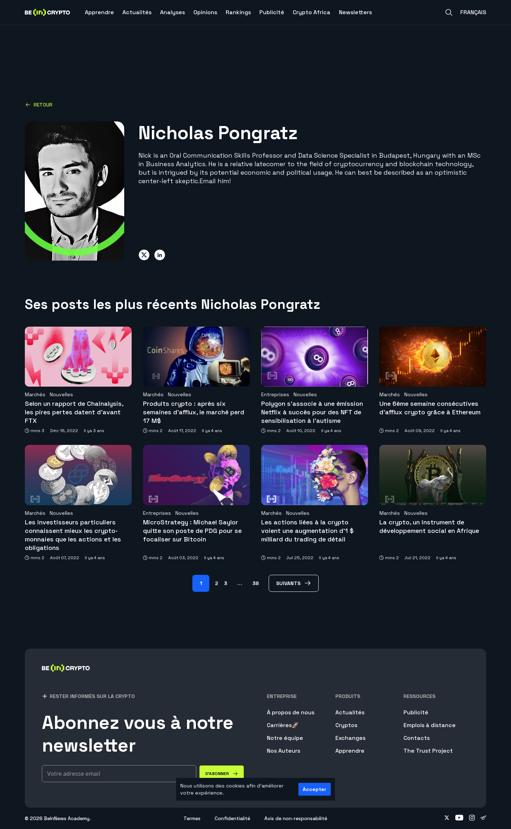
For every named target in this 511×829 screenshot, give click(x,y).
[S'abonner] (221, 773)
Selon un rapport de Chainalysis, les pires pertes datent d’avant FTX (74, 412)
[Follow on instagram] (472, 818)
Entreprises (275, 394)
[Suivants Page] (294, 583)
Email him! (215, 181)
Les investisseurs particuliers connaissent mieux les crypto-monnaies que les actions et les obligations (73, 535)
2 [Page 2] (216, 583)
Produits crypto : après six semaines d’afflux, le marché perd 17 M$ (193, 412)
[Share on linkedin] (159, 255)
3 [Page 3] (225, 583)
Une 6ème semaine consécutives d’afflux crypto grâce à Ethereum (429, 407)
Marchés (35, 394)
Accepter (314, 789)
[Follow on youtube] (459, 818)
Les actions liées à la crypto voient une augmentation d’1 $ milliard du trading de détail (307, 530)
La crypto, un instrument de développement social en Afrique (429, 526)
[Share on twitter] (144, 255)
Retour (39, 105)
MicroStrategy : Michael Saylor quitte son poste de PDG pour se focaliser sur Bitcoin (192, 530)
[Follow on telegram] (483, 818)
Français (473, 12)
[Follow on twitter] (447, 818)
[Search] (449, 12)
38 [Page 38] (255, 583)
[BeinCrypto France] (66, 677)
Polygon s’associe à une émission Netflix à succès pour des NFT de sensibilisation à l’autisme (312, 412)
